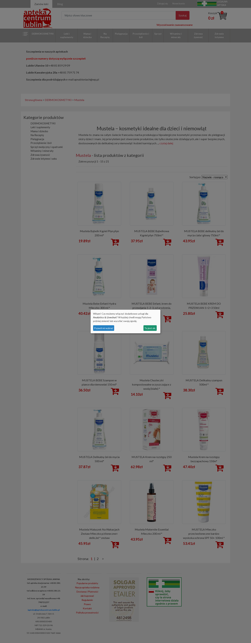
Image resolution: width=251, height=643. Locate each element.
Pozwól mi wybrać (103, 328)
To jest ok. (150, 328)
